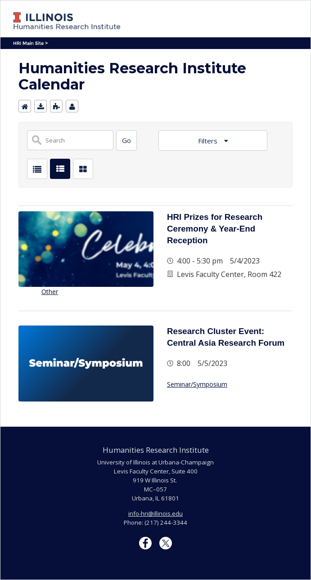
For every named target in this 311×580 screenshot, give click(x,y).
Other (49, 291)
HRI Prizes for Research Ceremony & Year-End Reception (214, 228)
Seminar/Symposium (197, 384)
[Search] (126, 140)
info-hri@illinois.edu (155, 513)
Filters (208, 140)
